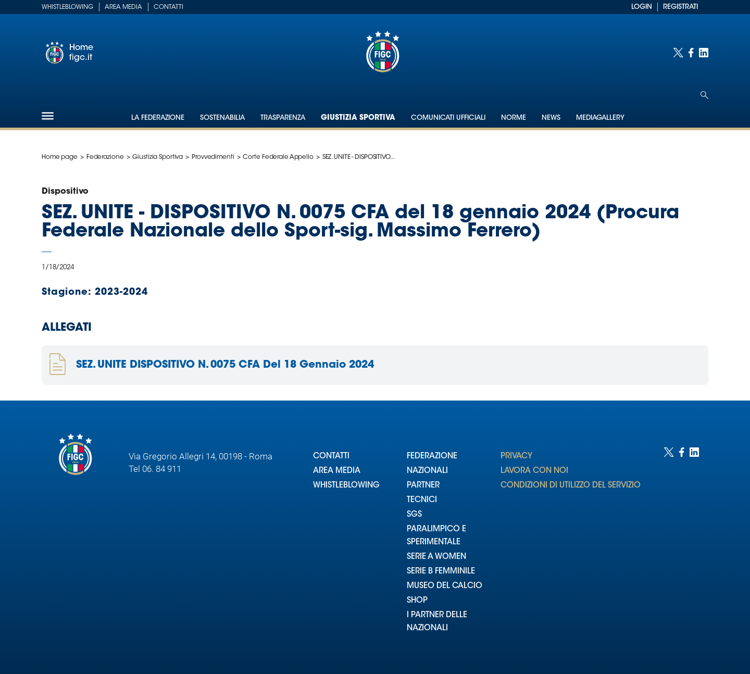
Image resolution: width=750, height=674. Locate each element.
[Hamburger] (48, 116)
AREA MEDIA (336, 471)
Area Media (123, 7)
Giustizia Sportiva (358, 118)
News (551, 118)
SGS (414, 515)
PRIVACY (516, 456)
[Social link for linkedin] (703, 52)
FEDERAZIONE (432, 456)
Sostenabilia (222, 118)
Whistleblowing (67, 7)
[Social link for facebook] (691, 52)
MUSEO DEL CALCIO (444, 586)
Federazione (105, 157)
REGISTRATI (680, 7)
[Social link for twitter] (678, 52)
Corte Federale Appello (278, 157)
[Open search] (704, 95)
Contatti (168, 7)
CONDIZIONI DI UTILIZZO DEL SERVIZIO (571, 486)
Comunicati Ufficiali (448, 118)
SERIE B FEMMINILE (441, 572)
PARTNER (423, 486)
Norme (513, 118)
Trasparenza (282, 118)
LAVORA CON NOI (534, 471)
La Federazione (157, 118)
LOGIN (641, 7)
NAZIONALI (427, 471)
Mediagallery (600, 118)
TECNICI (422, 500)
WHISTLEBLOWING (346, 486)
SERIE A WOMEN (436, 557)
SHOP (417, 601)
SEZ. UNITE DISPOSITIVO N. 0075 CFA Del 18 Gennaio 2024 (225, 365)
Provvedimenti (213, 157)
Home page (60, 157)
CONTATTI (331, 456)
